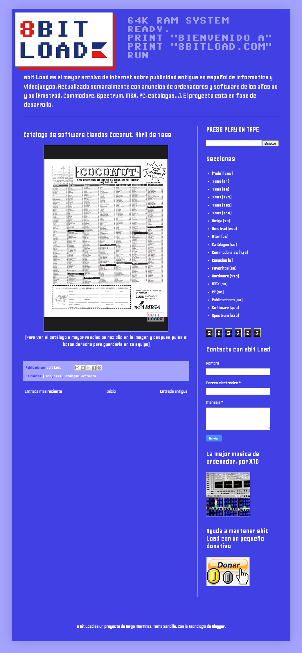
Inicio (111, 391)
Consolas (219, 260)
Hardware (220, 276)
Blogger (218, 626)
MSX (216, 283)
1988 (216, 205)
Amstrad (219, 228)
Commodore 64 (225, 252)
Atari (216, 236)
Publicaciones (223, 299)
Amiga (217, 220)
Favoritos (220, 268)
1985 (216, 181)
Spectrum (220, 315)
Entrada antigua (173, 391)
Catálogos (71, 376)
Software (88, 376)
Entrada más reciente (43, 391)
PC (214, 292)
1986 (216, 189)
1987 (216, 197)
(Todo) (47, 376)
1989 (58, 376)
